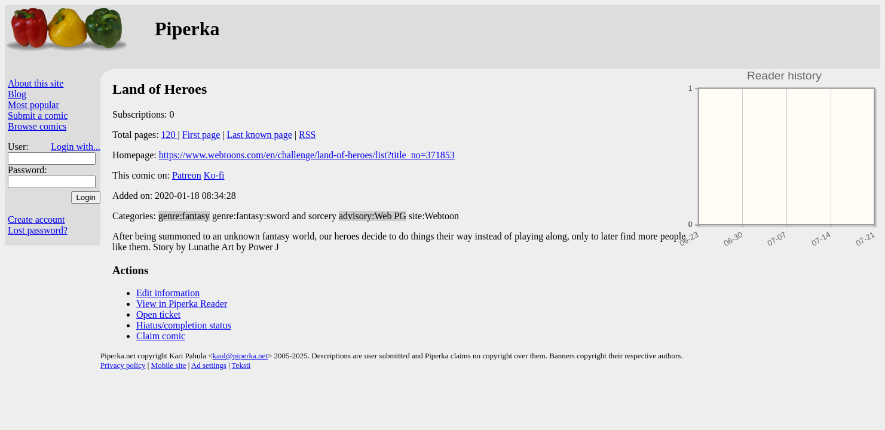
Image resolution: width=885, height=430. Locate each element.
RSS (307, 135)
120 (169, 135)
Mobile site (168, 365)
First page (201, 135)
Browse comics (37, 126)
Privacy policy (122, 365)
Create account (36, 219)
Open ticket (158, 314)
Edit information (168, 293)
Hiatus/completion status (183, 325)
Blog (17, 94)
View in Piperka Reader (181, 304)
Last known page (259, 135)
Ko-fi (214, 175)
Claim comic (160, 336)
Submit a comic (38, 115)
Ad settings (208, 365)
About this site (35, 83)
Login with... (75, 147)
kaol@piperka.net (239, 355)
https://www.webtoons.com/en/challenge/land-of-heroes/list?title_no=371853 (307, 155)
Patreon (186, 175)
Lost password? (38, 230)
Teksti (241, 365)
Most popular (33, 105)
